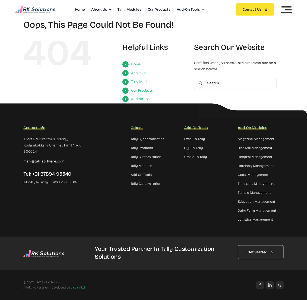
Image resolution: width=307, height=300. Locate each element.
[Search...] (235, 83)
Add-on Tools (141, 99)
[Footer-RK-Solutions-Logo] (44, 251)
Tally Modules (142, 81)
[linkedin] (270, 285)
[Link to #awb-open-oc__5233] (286, 9)
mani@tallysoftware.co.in (43, 161)
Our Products (142, 90)
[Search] (200, 83)
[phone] (280, 285)
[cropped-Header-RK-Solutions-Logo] (35, 7)
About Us (138, 73)
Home (136, 64)
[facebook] (260, 285)
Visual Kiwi (78, 287)
